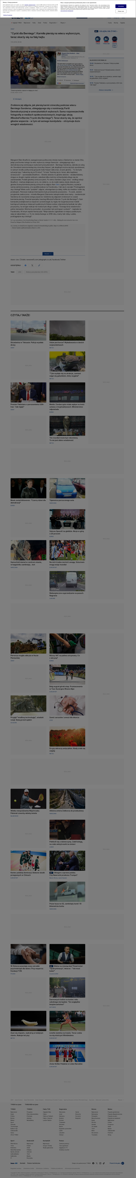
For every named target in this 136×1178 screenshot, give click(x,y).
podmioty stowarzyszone (30, 4)
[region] (68, 9)
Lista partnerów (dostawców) (67, 10)
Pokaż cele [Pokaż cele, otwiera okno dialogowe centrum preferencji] (121, 11)
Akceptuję (121, 6)
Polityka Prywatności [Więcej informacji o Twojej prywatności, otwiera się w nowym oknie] (7, 15)
